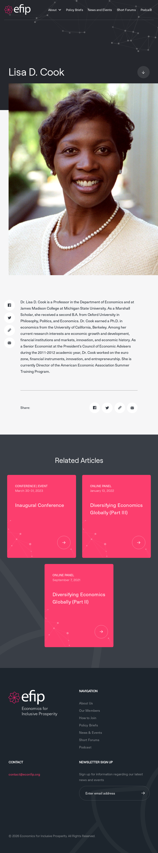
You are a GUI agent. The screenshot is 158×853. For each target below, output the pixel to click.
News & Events (90, 732)
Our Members (89, 710)
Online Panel (101, 486)
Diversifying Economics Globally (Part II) (79, 614)
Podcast (146, 10)
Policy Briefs (74, 10)
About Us (86, 703)
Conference (25, 486)
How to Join (87, 717)
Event (43, 486)
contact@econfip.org (24, 774)
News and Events (100, 10)
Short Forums (126, 10)
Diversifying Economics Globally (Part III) (116, 525)
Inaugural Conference (41, 525)
